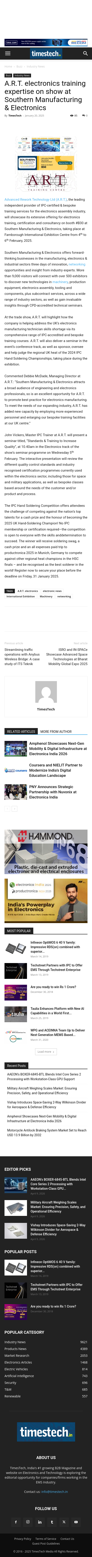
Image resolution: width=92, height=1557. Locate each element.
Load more (46, 1052)
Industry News (36, 66)
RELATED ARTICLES (21, 731)
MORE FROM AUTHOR (56, 731)
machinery (60, 282)
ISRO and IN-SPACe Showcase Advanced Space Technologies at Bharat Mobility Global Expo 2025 (67, 657)
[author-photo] (46, 703)
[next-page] (14, 809)
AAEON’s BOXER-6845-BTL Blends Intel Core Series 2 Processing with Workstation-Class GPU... (58, 1184)
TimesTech (14, 115)
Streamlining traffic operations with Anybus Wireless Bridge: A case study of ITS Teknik (22, 657)
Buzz (19, 66)
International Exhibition (21, 596)
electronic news (52, 591)
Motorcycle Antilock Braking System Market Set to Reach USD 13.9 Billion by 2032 (47, 1133)
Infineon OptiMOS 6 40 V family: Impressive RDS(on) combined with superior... (55, 947)
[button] (7, 53)
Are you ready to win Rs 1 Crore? (53, 987)
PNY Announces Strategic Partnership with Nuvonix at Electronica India (52, 791)
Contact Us (67, 1539)
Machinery (46, 596)
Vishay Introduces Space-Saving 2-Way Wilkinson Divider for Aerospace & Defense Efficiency (46, 1105)
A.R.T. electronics (28, 591)
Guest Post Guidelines (46, 1543)
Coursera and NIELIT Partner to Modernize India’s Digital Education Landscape (55, 770)
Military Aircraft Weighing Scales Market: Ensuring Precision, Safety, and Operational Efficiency (42, 1091)
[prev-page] (7, 809)
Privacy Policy (22, 1539)
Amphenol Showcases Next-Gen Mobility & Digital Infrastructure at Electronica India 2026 (58, 748)
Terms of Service (45, 1539)
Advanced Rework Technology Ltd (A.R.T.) (35, 200)
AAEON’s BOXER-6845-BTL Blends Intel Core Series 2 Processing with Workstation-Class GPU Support (44, 1077)
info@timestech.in (54, 1492)
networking (77, 264)
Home (8, 66)
